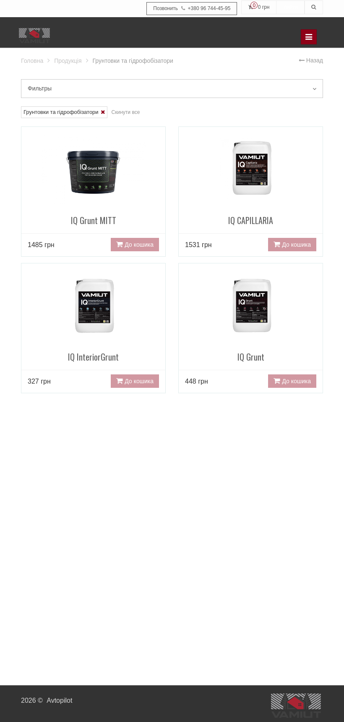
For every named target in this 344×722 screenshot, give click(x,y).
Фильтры (172, 88)
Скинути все (126, 112)
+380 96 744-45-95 (191, 9)
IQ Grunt (251, 328)
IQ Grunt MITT (93, 191)
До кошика (135, 244)
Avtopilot (59, 700)
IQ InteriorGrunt (93, 328)
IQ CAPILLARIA (251, 191)
